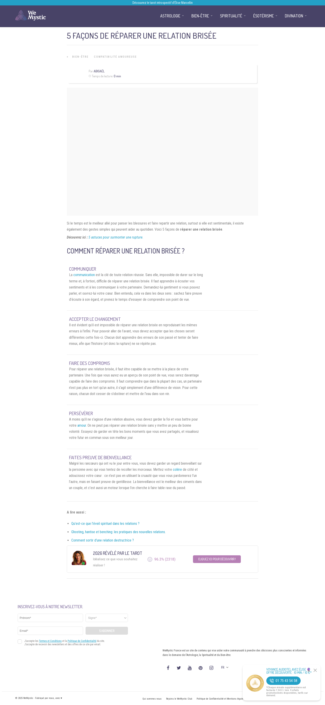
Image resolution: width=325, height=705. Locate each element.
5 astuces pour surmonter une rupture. (115, 237)
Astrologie (170, 15)
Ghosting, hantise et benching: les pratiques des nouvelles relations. (118, 532)
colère (177, 469)
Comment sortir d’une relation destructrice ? (102, 540)
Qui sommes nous (152, 698)
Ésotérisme (263, 15)
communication (84, 275)
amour (81, 425)
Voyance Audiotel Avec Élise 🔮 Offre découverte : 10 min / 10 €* (289, 671)
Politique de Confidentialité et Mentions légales (221, 698)
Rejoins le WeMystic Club (179, 698)
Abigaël (99, 71)
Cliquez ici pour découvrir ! (217, 559)
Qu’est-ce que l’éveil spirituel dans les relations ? (105, 523)
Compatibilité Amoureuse (115, 56)
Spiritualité (231, 15)
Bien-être (80, 56)
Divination (294, 15)
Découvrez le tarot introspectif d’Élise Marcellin (162, 3)
